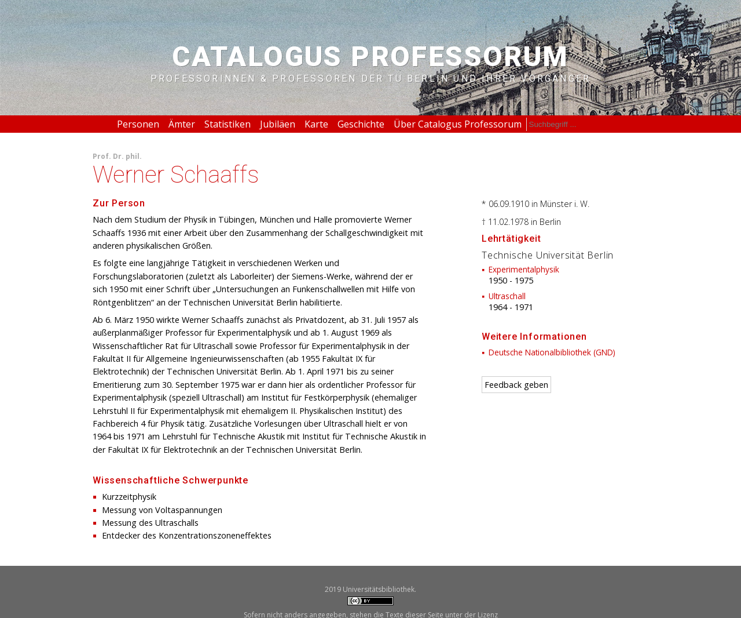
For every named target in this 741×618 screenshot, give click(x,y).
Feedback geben (516, 384)
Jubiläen (277, 124)
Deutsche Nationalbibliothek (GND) (552, 352)
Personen (138, 124)
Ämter (181, 124)
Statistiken (227, 124)
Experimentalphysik (524, 269)
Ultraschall (507, 295)
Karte (316, 124)
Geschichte (361, 124)
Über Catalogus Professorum (458, 124)
